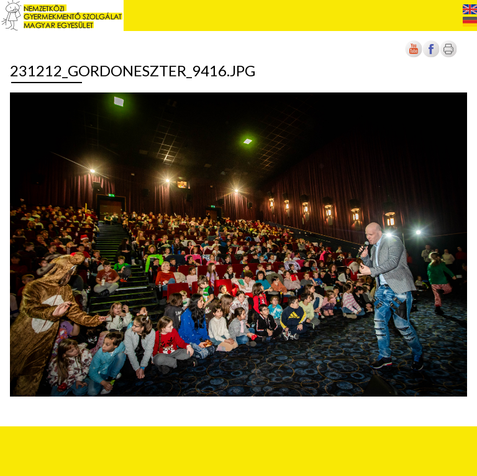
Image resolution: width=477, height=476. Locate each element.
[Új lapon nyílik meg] (431, 55)
